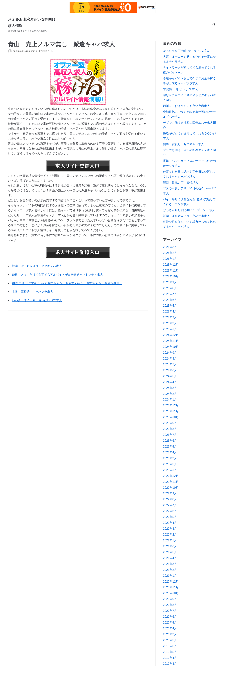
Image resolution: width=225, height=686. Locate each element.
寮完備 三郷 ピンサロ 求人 (180, 89)
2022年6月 (170, 511)
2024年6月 (170, 370)
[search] (214, 24)
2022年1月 (170, 540)
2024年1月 (170, 399)
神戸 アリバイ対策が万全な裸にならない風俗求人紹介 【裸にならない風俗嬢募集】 (67, 283)
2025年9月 (170, 282)
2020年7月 (170, 610)
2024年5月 (170, 376)
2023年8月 (170, 428)
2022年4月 (170, 522)
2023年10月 (171, 417)
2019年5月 (170, 651)
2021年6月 (170, 546)
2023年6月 (170, 440)
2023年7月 (170, 434)
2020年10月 (171, 593)
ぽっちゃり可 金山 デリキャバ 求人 (186, 50)
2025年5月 (170, 305)
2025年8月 (170, 288)
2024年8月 (170, 358)
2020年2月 (170, 640)
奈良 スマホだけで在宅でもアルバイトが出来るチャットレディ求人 (57, 274)
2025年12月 (171, 264)
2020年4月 (170, 628)
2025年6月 (170, 299)
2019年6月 (170, 646)
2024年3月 (170, 387)
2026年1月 (170, 258)
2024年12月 (171, 335)
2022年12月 (171, 475)
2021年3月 (170, 563)
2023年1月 (170, 470)
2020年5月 (170, 622)
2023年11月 (171, 411)
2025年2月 (170, 323)
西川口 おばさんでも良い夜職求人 (186, 105)
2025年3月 (170, 317)
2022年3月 (170, 528)
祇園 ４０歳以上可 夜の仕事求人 (186, 216)
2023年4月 (170, 452)
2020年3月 (170, 634)
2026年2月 (170, 252)
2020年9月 (170, 599)
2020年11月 (171, 587)
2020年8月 (170, 604)
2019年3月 (170, 663)
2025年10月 (171, 276)
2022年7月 (170, 505)
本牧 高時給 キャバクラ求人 (32, 291)
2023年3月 (170, 458)
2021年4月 (170, 558)
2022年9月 (170, 493)
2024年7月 (170, 364)
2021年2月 (170, 569)
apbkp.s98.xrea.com (24, 51)
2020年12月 (171, 581)
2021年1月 (170, 575)
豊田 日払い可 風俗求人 (180, 182)
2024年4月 (170, 382)
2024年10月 (171, 346)
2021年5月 (170, 552)
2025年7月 (170, 294)
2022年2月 (170, 534)
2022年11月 (171, 481)
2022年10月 (171, 487)
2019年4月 (170, 657)
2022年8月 (170, 499)
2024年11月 (171, 340)
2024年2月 (170, 393)
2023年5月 (170, 446)
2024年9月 (170, 352)
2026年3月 (170, 247)
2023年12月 (171, 405)
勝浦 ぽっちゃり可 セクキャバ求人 (37, 265)
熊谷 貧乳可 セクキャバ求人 (183, 144)
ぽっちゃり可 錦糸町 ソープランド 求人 (189, 210)
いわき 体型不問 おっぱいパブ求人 (37, 300)
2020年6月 (170, 616)
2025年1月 (170, 329)
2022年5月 (170, 516)
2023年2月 (170, 464)
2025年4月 (170, 311)
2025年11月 (171, 270)
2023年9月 (170, 423)
